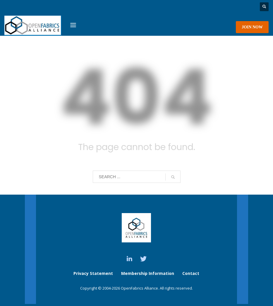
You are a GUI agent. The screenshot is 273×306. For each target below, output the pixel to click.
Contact (190, 273)
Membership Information (148, 273)
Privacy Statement (93, 273)
